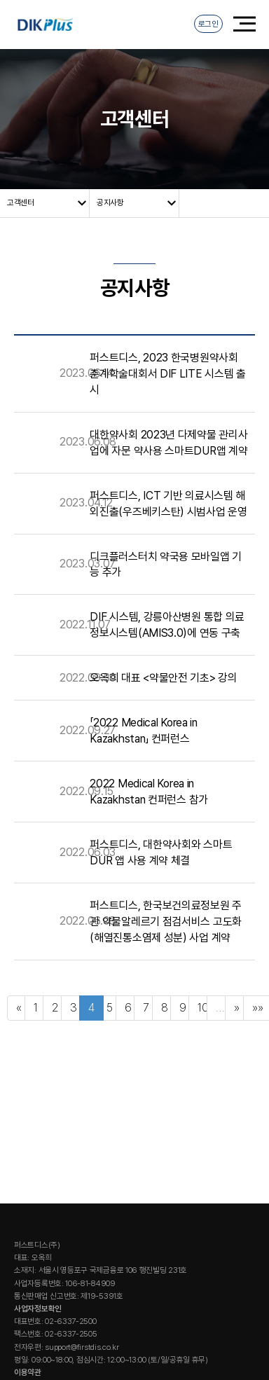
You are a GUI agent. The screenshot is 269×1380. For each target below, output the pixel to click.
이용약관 (27, 1372)
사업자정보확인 (38, 1308)
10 (203, 1007)
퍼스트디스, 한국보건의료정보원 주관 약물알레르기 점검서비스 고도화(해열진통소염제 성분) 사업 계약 (166, 921)
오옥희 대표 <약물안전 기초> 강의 (163, 677)
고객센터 (20, 202)
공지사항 (110, 202)
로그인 (208, 24)
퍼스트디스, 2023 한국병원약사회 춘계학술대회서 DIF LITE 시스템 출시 (167, 373)
